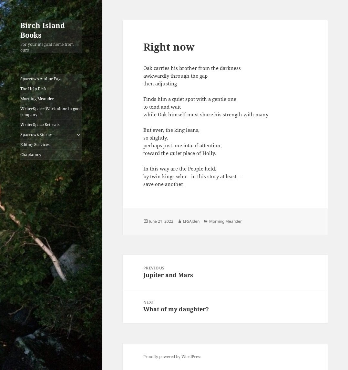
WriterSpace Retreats (39, 124)
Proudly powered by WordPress (172, 356)
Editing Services (34, 144)
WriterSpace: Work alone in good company (51, 111)
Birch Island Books (42, 30)
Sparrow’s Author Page (41, 79)
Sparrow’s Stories (36, 134)
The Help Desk (33, 89)
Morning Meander (37, 99)
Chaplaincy (30, 154)
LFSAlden (191, 221)
